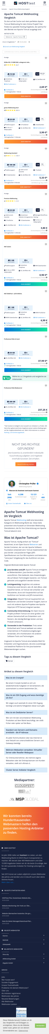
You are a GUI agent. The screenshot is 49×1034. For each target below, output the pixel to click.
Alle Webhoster (8, 1001)
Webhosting (21, 520)
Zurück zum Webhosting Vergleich (14, 47)
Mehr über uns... (8, 882)
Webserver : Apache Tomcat (15, 37)
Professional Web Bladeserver (13, 388)
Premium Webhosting (10, 198)
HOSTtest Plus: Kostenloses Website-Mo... (17, 898)
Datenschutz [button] (23, 1031)
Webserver (34, 544)
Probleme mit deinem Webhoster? (15, 988)
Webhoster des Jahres (10, 996)
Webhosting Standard (10, 153)
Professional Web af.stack (12, 339)
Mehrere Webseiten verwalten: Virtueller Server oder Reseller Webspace (24, 751)
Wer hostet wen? (8, 980)
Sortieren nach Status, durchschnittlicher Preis (20, 52)
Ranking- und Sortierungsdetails (14, 432)
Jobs (3, 977)
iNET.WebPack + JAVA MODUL (13, 294)
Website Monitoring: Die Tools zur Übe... (16, 906)
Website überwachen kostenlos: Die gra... (16, 913)
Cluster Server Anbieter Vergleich (20, 770)
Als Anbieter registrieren (11, 993)
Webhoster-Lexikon (9, 1004)
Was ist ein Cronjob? (15, 677)
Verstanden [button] (40, 1025)
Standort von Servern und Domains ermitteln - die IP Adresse (21, 731)
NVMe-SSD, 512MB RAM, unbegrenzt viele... (17, 62)
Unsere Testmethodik (13, 503)
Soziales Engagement (10, 982)
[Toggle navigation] (3, 3)
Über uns (28, 503)
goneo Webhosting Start (11, 108)
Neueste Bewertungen (10, 999)
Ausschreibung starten (26, 464)
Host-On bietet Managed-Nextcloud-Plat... (17, 921)
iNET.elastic (7, 247)
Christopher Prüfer (29, 483)
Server (9, 661)
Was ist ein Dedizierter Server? (19, 712)
